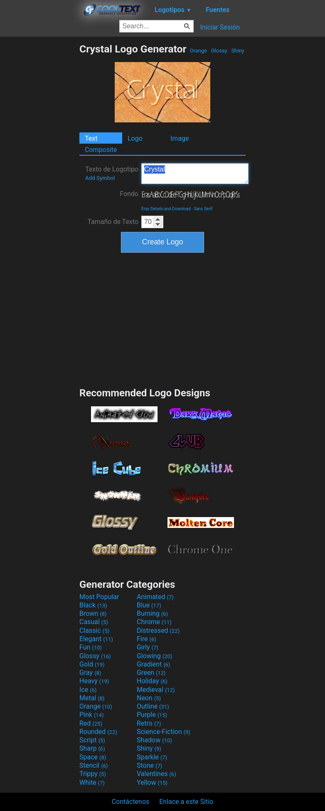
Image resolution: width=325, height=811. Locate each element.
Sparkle (152, 757)
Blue (149, 605)
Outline (153, 706)
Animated (155, 597)
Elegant (96, 639)
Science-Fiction (163, 732)
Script (92, 740)
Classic (94, 630)
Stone (149, 765)
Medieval (156, 690)
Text (91, 138)
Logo (135, 138)
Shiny (238, 50)
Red (90, 723)
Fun (90, 647)
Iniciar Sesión (220, 27)
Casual (93, 622)
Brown (92, 613)
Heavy (94, 681)
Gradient (153, 664)
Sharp (92, 748)
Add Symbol (100, 178)
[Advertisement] (39, 168)
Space (92, 757)
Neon (149, 698)
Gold (92, 664)
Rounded (98, 732)
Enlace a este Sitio (186, 802)
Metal (92, 698)
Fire (146, 639)
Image (179, 138)
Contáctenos (131, 802)
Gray (90, 673)
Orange (198, 50)
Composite (101, 150)
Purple (152, 715)
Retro (149, 723)
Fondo (129, 194)
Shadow (154, 740)
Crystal (195, 173)
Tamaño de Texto (112, 222)
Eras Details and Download (166, 208)
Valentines (156, 774)
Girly (147, 647)
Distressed (158, 630)
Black (93, 605)
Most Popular (99, 597)
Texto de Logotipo (111, 173)
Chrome (154, 622)
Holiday (152, 681)
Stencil (93, 765)
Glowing (154, 656)
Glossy (218, 50)
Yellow (152, 782)
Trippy (92, 774)
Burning (152, 613)
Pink (91, 715)
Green (151, 673)
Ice (87, 690)
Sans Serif (203, 208)
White (92, 782)
